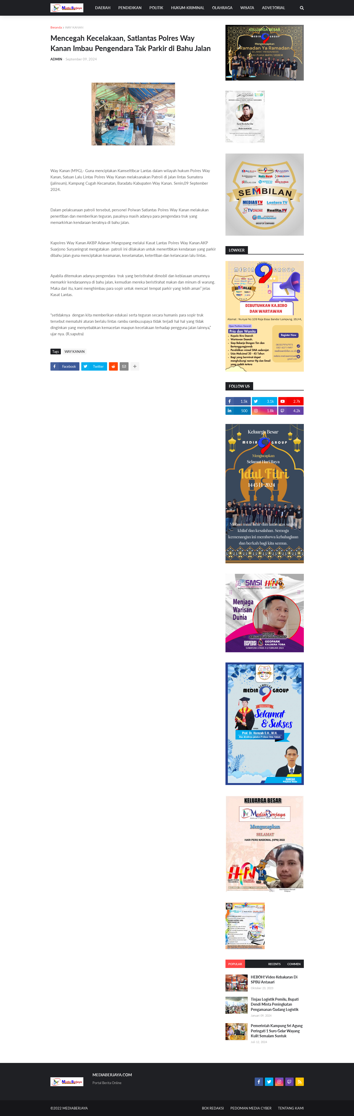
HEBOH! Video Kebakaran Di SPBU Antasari (274, 979)
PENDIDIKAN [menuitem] (130, 7)
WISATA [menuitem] (247, 7)
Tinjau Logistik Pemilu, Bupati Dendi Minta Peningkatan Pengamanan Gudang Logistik (275, 1004)
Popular (235, 964)
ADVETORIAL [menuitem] (273, 7)
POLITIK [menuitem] (156, 7)
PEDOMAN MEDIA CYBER (250, 1108)
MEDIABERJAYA (75, 1108)
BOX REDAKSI (213, 1108)
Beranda (56, 27)
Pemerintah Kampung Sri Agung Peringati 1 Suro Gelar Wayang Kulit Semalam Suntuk (277, 1030)
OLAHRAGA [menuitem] (222, 7)
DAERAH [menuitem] (103, 7)
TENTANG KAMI (291, 1108)
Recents (274, 964)
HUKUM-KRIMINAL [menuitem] (187, 7)
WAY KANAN (74, 27)
